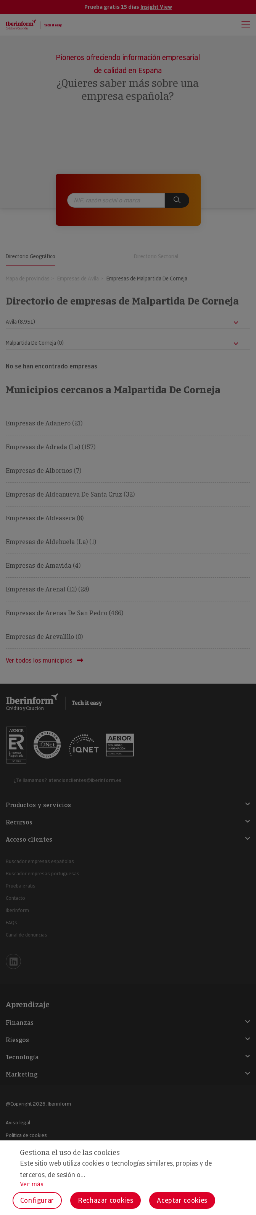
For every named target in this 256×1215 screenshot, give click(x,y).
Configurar (37, 1200)
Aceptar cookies (182, 1200)
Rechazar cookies (105, 1200)
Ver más (31, 1184)
